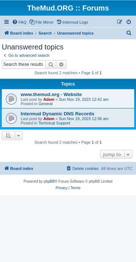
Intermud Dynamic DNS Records (57, 113)
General (45, 104)
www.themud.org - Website (51, 94)
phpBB (49, 181)
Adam (48, 99)
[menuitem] (19, 22)
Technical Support (54, 123)
